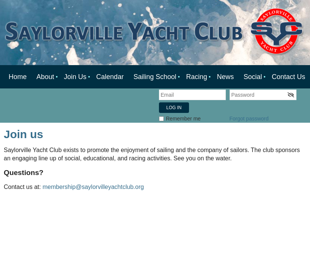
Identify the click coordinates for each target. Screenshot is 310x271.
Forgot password (249, 119)
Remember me (183, 119)
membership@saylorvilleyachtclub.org (93, 187)
